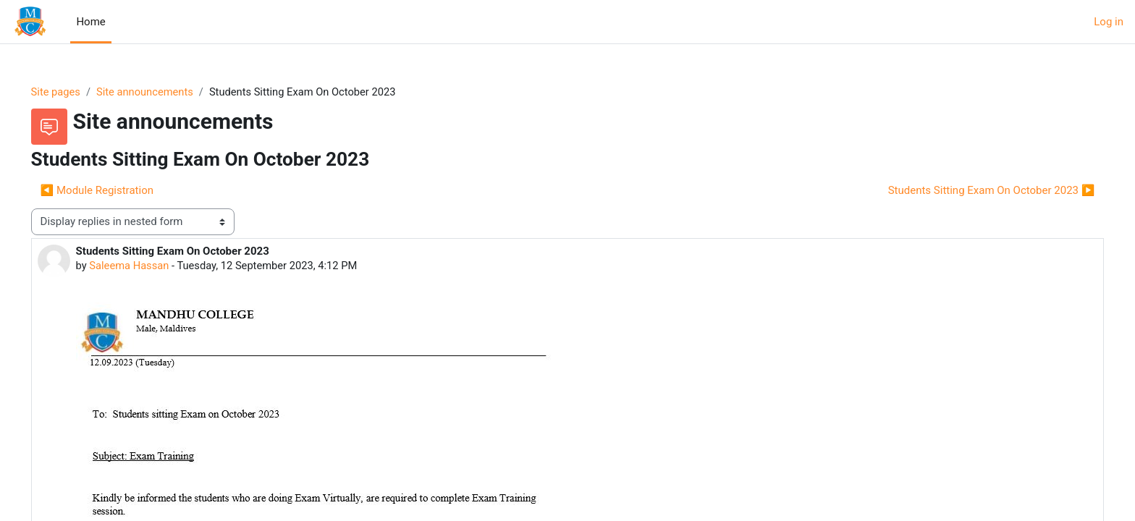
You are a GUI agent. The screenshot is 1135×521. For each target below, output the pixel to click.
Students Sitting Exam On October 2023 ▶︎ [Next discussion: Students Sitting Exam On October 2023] (970, 190)
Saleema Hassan (150, 266)
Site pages (76, 91)
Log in (1108, 21)
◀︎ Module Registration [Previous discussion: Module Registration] (117, 190)
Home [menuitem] (90, 21)
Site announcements (167, 91)
